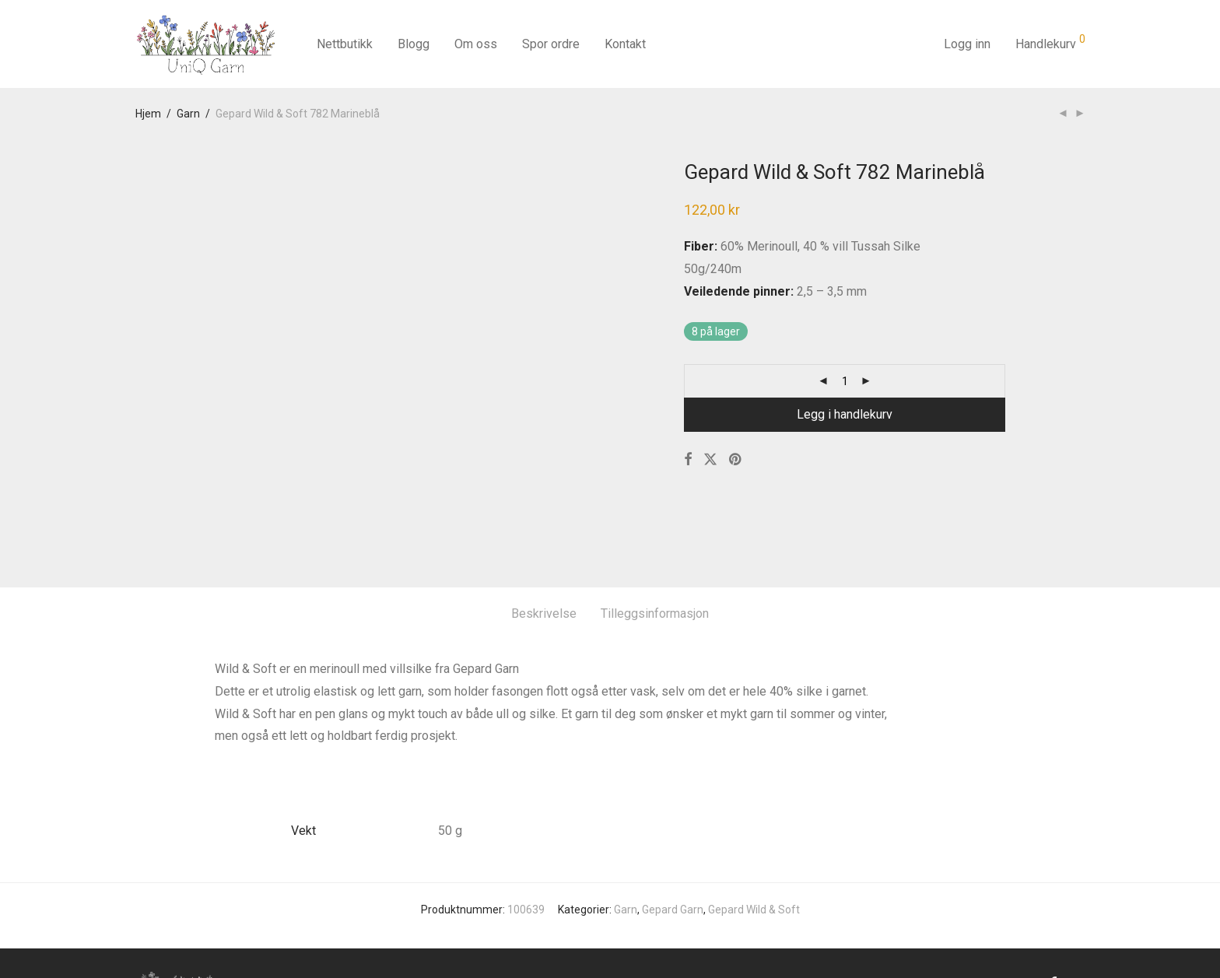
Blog (358, 909)
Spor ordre (551, 44)
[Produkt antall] (845, 381)
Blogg (413, 44)
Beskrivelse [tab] (544, 539)
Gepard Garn (672, 835)
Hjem (148, 113)
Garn (188, 113)
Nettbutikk (345, 44)
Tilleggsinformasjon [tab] (655, 539)
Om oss (475, 44)
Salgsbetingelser (424, 909)
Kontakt (625, 44)
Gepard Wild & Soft (754, 835)
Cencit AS (1060, 944)
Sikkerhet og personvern (539, 909)
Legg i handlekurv (844, 414)
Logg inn (967, 44)
